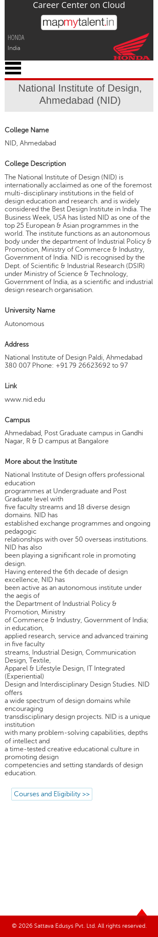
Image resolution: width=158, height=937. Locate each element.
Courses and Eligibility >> (52, 794)
